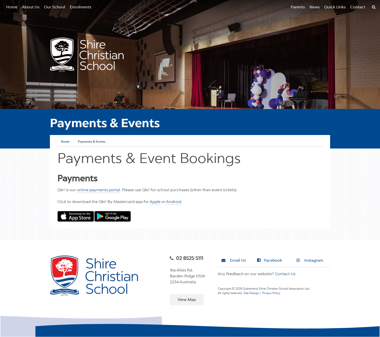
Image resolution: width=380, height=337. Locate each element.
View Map (187, 300)
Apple (155, 202)
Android (173, 202)
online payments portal (98, 190)
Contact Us (285, 274)
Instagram (309, 260)
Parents (298, 7)
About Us (30, 7)
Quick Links (335, 7)
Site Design (251, 293)
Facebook (269, 260)
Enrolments (80, 7)
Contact (357, 7)
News (314, 7)
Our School (54, 7)
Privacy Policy (271, 293)
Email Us (233, 260)
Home (11, 7)
